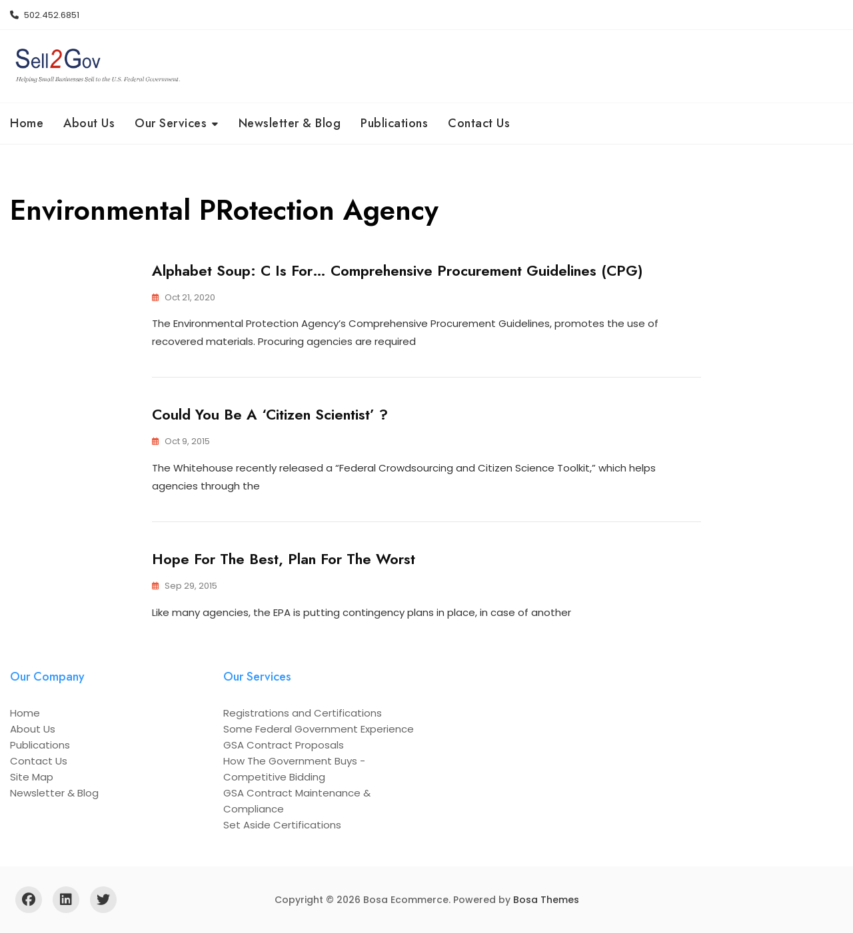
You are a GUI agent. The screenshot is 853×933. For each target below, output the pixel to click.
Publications (394, 123)
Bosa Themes (546, 899)
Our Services (171, 123)
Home (26, 123)
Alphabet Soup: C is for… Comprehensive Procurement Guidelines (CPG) (397, 270)
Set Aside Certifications (282, 825)
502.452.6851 (44, 15)
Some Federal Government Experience (318, 729)
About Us (89, 123)
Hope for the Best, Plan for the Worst (283, 558)
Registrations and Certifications (302, 713)
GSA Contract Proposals (283, 745)
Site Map (31, 777)
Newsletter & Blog (290, 123)
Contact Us (479, 123)
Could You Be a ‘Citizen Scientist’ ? (270, 414)
